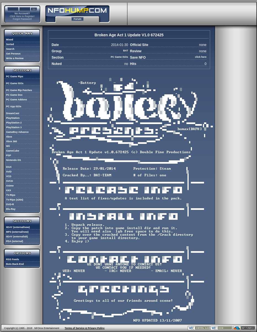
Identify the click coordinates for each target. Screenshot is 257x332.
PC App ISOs (13, 106)
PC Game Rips (14, 76)
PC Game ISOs (14, 83)
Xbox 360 (11, 141)
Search (10, 49)
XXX (8, 190)
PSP (8, 155)
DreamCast (12, 113)
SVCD (9, 181)
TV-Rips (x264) (14, 199)
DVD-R (10, 204)
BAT (125, 50)
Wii (8, 146)
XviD (9, 171)
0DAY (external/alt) (17, 236)
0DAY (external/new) (18, 227)
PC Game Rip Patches (19, 90)
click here (201, 57)
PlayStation (13, 118)
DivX (9, 167)
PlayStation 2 (14, 122)
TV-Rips (10, 195)
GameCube (12, 150)
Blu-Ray (10, 209)
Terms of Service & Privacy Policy (85, 328)
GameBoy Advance (17, 132)
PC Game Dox (14, 95)
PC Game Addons (16, 99)
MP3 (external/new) (17, 232)
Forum (77, 19)
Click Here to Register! (22, 16)
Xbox (9, 136)
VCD (8, 176)
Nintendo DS (13, 160)
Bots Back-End (15, 264)
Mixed (9, 39)
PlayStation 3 (14, 127)
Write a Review (14, 58)
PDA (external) (14, 241)
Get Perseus (13, 53)
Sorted (10, 44)
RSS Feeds (12, 259)
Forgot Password (22, 19)
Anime (10, 185)
